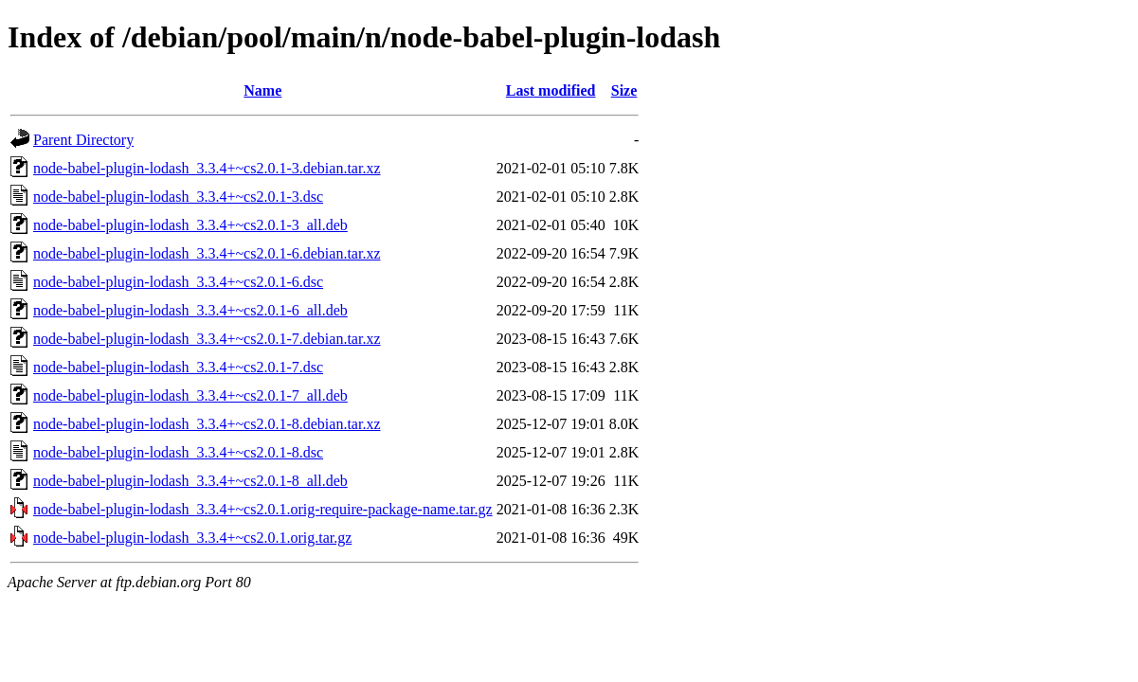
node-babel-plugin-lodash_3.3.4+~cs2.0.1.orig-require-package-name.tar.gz (263, 509)
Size (624, 90)
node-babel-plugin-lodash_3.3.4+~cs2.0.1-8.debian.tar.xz (206, 424)
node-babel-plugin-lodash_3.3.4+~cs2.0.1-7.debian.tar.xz (206, 339)
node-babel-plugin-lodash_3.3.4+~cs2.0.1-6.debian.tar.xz (206, 253)
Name (262, 90)
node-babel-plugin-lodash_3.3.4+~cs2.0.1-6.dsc (178, 282)
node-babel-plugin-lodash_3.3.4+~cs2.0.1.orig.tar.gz (192, 537)
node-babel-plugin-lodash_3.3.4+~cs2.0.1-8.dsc (178, 452)
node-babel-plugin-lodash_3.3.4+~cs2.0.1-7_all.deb (190, 395)
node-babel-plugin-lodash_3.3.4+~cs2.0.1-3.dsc (178, 196)
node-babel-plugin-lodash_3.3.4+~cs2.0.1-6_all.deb (190, 310)
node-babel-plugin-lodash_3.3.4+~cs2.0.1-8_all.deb (190, 481)
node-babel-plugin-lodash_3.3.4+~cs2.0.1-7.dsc (178, 367)
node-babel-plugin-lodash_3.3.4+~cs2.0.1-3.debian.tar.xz (206, 168)
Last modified (551, 90)
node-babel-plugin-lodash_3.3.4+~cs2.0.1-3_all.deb (190, 225)
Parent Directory (83, 140)
